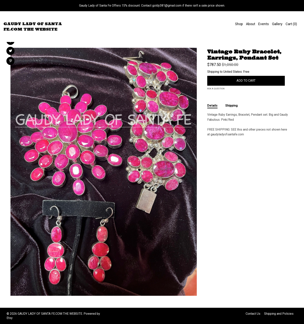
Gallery (277, 24)
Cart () (291, 24)
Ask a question (216, 88)
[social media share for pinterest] (10, 61)
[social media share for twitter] (10, 51)
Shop (239, 24)
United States (232, 72)
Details (212, 105)
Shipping (231, 105)
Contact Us (253, 313)
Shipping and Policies (279, 313)
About (250, 24)
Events (263, 24)
